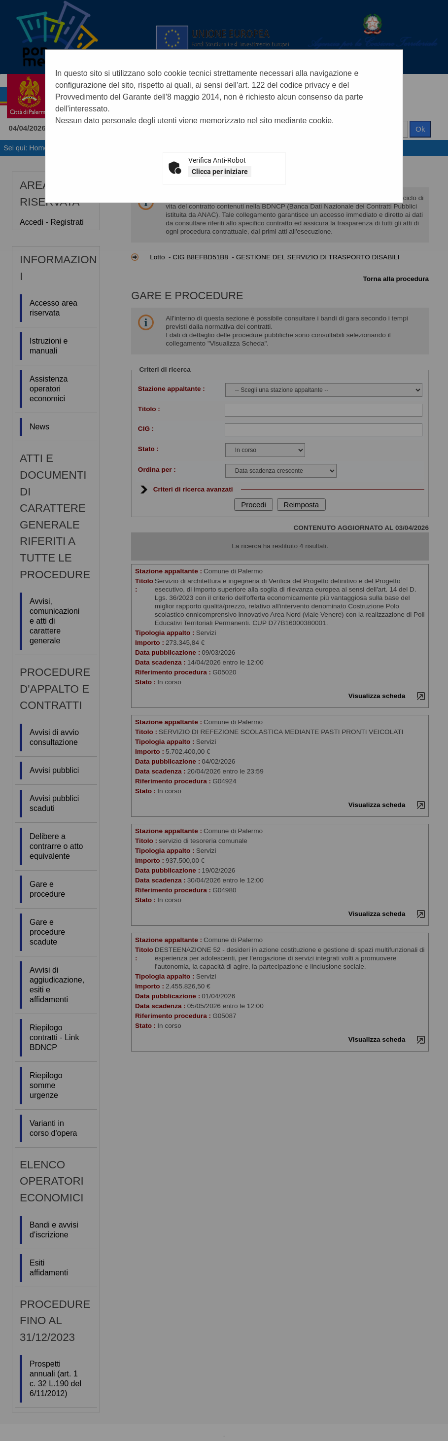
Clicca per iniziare (220, 172)
